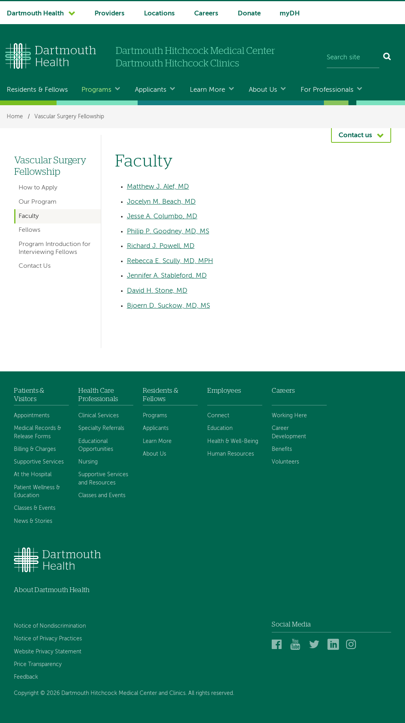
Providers (110, 13)
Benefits (282, 449)
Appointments (31, 415)
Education (220, 428)
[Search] (387, 57)
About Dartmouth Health (51, 590)
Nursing (88, 462)
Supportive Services (39, 462)
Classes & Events (34, 508)
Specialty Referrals (101, 428)
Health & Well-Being (232, 441)
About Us (263, 90)
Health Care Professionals (98, 394)
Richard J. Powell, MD (161, 246)
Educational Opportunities (95, 445)
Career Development (289, 432)
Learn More (207, 90)
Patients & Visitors (29, 394)
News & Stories (33, 521)
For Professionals (327, 90)
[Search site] (353, 57)
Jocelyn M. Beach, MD (161, 202)
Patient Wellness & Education (37, 491)
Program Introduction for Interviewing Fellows (55, 248)
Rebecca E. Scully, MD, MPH (170, 261)
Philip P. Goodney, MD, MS (168, 231)
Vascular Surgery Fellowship (69, 116)
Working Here (289, 415)
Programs (96, 90)
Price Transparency (38, 664)
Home (15, 116)
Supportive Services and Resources (103, 478)
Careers (206, 13)
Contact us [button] (355, 135)
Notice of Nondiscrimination (50, 626)
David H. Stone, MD (157, 291)
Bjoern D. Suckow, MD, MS (168, 306)
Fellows (29, 230)
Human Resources (230, 454)
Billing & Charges (35, 449)
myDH (290, 13)
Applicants (151, 90)
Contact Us (35, 266)
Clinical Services (98, 415)
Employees (224, 390)
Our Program (38, 202)
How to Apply (38, 188)
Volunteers (285, 462)
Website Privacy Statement (47, 652)
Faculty (29, 216)
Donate (249, 13)
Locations (159, 13)
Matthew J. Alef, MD (158, 187)
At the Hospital (32, 474)
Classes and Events (101, 495)
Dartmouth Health (35, 13)
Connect (218, 415)
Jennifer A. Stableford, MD (167, 276)
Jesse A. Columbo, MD (162, 216)
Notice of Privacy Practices (48, 639)
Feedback (26, 677)
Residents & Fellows (37, 90)
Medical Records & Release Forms (37, 432)
